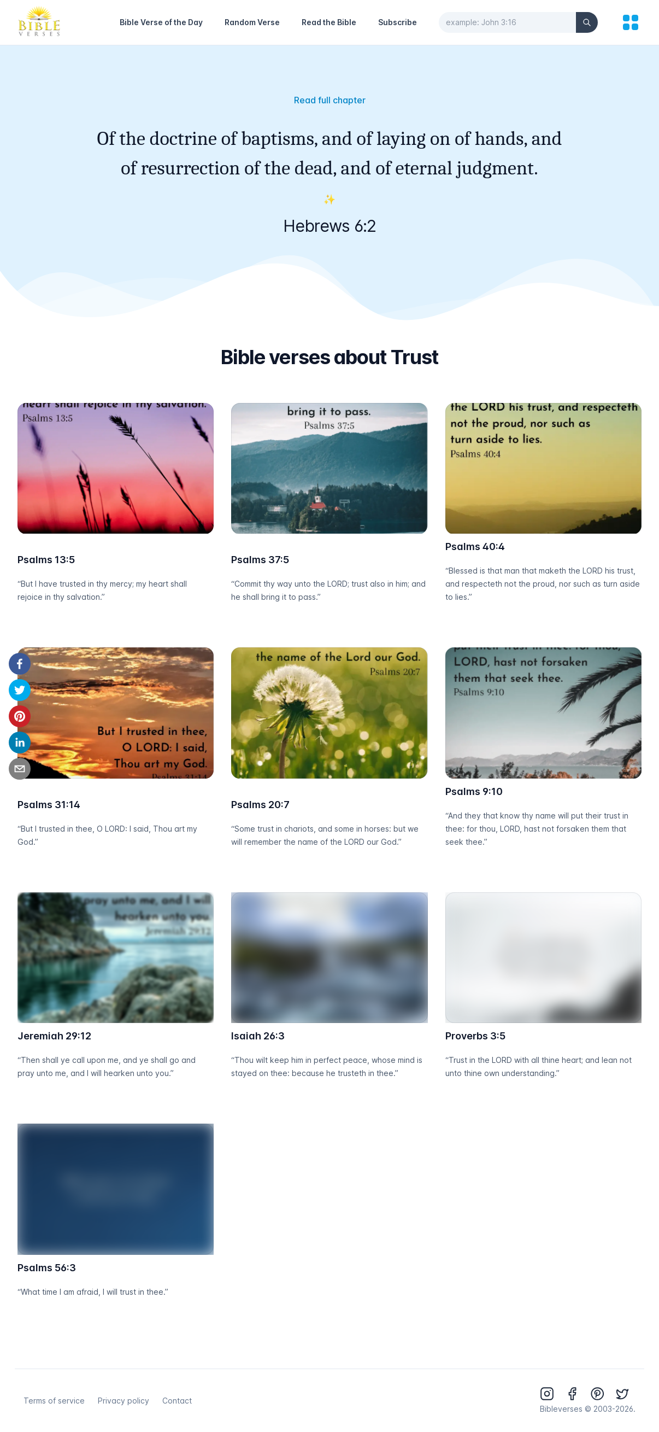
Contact (177, 1400)
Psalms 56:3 (46, 1267)
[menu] (631, 22)
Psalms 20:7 (260, 804)
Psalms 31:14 (48, 804)
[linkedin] (20, 742)
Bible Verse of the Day (161, 22)
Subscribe (397, 22)
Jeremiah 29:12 (54, 1036)
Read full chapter (330, 100)
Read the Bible (329, 22)
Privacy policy (123, 1400)
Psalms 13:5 (46, 559)
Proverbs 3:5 (475, 1036)
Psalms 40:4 (475, 546)
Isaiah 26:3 (258, 1036)
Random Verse (252, 22)
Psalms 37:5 (260, 559)
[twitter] (20, 690)
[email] (20, 769)
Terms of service (54, 1400)
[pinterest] (20, 716)
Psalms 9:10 (474, 791)
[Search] (587, 22)
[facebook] (20, 664)
